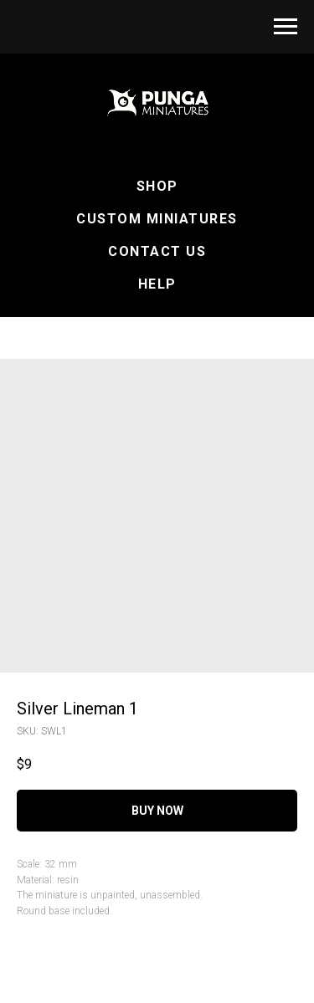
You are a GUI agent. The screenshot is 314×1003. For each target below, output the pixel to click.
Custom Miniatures (157, 219)
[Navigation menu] (285, 26)
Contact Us (157, 251)
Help (157, 284)
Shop (157, 186)
